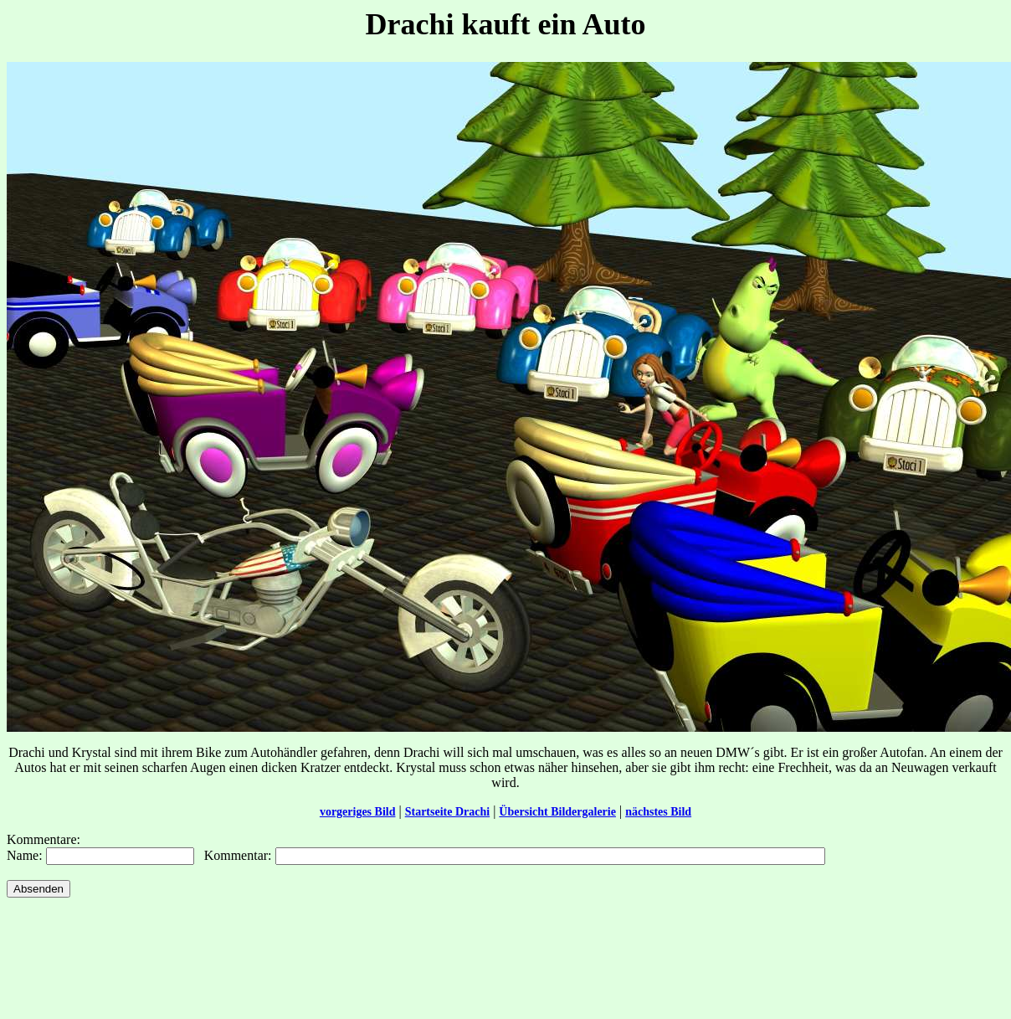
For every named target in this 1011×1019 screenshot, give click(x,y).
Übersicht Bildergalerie (557, 811)
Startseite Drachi (447, 811)
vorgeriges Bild (358, 811)
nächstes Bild (658, 811)
